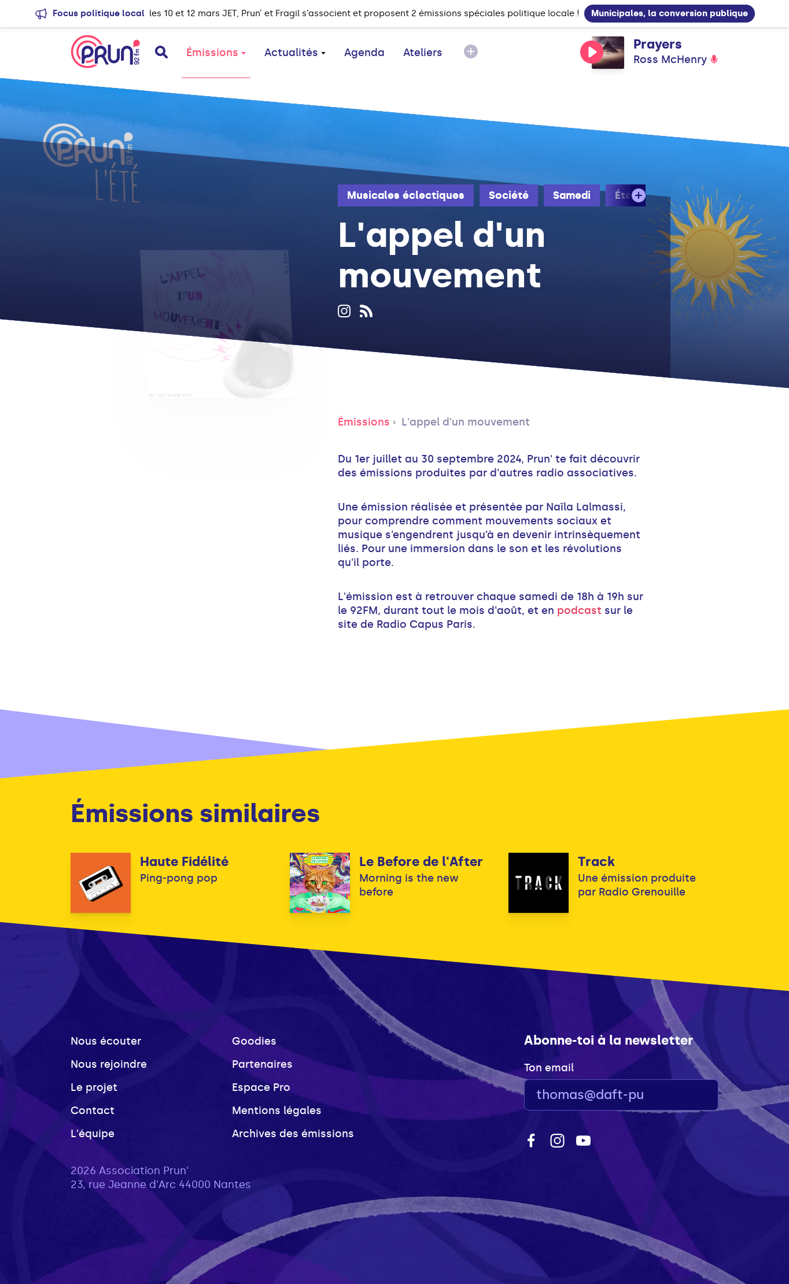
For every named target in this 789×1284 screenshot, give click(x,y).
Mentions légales (277, 1110)
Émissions (216, 52)
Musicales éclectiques (405, 195)
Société (509, 195)
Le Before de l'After (421, 861)
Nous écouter (106, 1041)
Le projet (94, 1087)
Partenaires (262, 1064)
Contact (93, 1110)
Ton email (549, 1067)
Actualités (295, 52)
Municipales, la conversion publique (669, 13)
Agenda (364, 52)
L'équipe (93, 1133)
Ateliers (423, 52)
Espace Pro (261, 1087)
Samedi (572, 195)
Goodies (254, 1041)
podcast (579, 610)
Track (596, 861)
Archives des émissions (293, 1133)
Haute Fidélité (184, 861)
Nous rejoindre (109, 1064)
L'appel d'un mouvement (465, 422)
